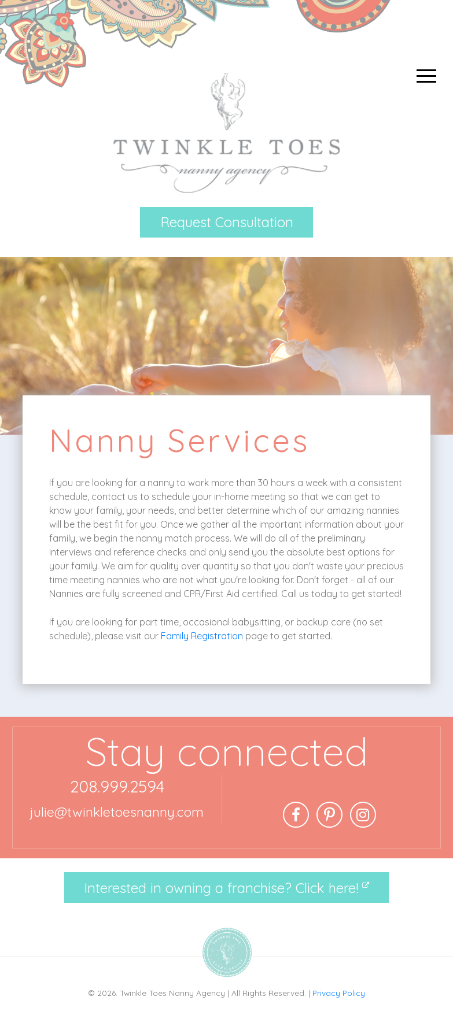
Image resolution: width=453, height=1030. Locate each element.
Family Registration (202, 636)
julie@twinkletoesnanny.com (117, 811)
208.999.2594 (117, 786)
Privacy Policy (338, 993)
